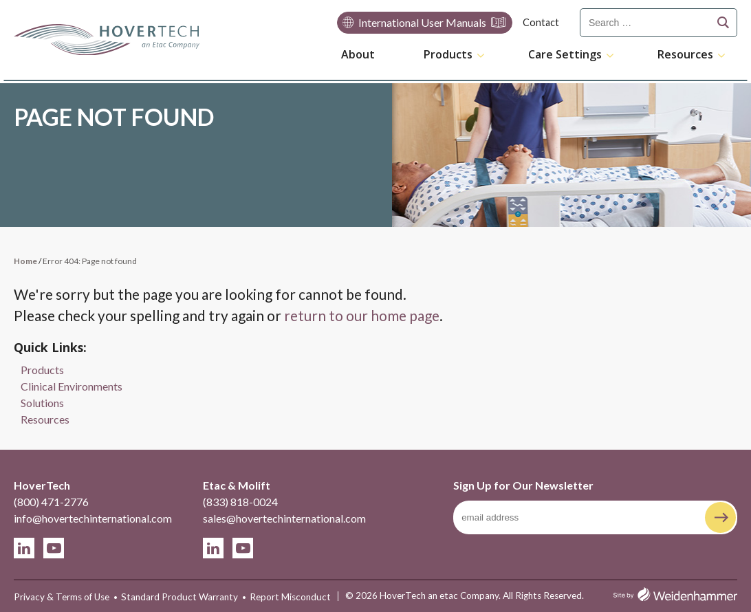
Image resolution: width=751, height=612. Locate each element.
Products (448, 54)
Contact (541, 22)
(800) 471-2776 (51, 501)
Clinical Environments (71, 386)
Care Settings (565, 54)
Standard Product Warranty (179, 596)
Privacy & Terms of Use (61, 596)
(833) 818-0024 (240, 501)
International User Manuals (422, 22)
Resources (685, 54)
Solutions (42, 402)
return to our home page (361, 315)
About (358, 54)
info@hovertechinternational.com (93, 518)
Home (25, 261)
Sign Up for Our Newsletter (523, 485)
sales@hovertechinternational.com (284, 518)
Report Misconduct (290, 596)
